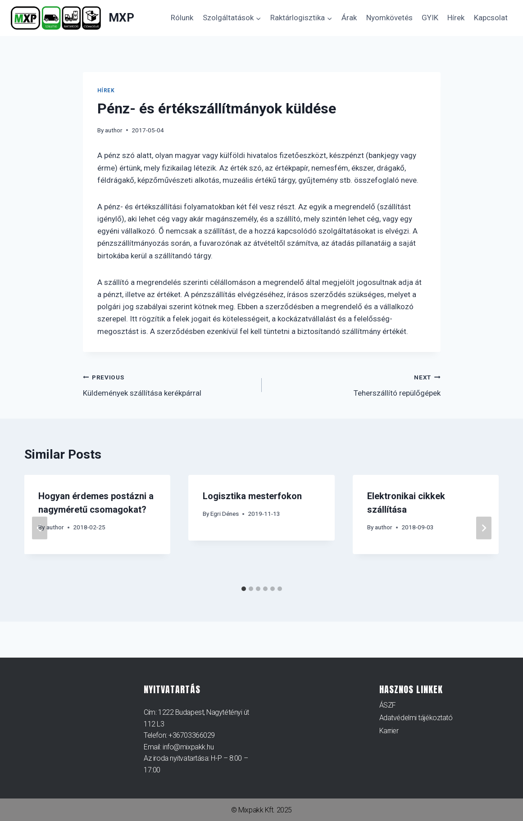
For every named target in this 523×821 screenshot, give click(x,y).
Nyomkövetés (389, 17)
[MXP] (72, 18)
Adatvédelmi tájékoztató (416, 718)
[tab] (243, 588)
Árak (349, 17)
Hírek (455, 17)
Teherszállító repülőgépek (355, 384)
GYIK (430, 17)
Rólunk (182, 17)
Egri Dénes (224, 513)
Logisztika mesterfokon (252, 496)
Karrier (389, 730)
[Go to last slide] (39, 528)
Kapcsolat (491, 17)
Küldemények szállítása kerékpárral (168, 384)
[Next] (483, 528)
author (114, 130)
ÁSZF (387, 705)
